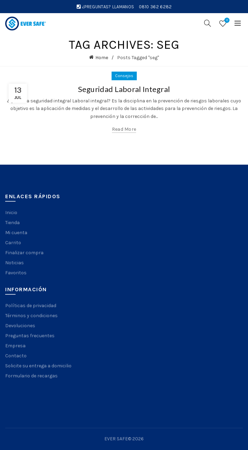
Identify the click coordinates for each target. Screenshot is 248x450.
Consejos (124, 75)
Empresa (15, 346)
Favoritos (16, 273)
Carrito (13, 243)
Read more (124, 129)
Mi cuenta (16, 233)
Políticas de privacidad (30, 306)
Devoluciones (20, 326)
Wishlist (226, 20)
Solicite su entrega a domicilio (38, 366)
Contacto (16, 356)
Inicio (11, 212)
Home (101, 58)
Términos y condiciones (31, 316)
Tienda (12, 223)
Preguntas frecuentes (30, 336)
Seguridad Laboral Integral (124, 89)
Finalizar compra (24, 253)
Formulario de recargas (31, 376)
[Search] (207, 23)
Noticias (14, 263)
